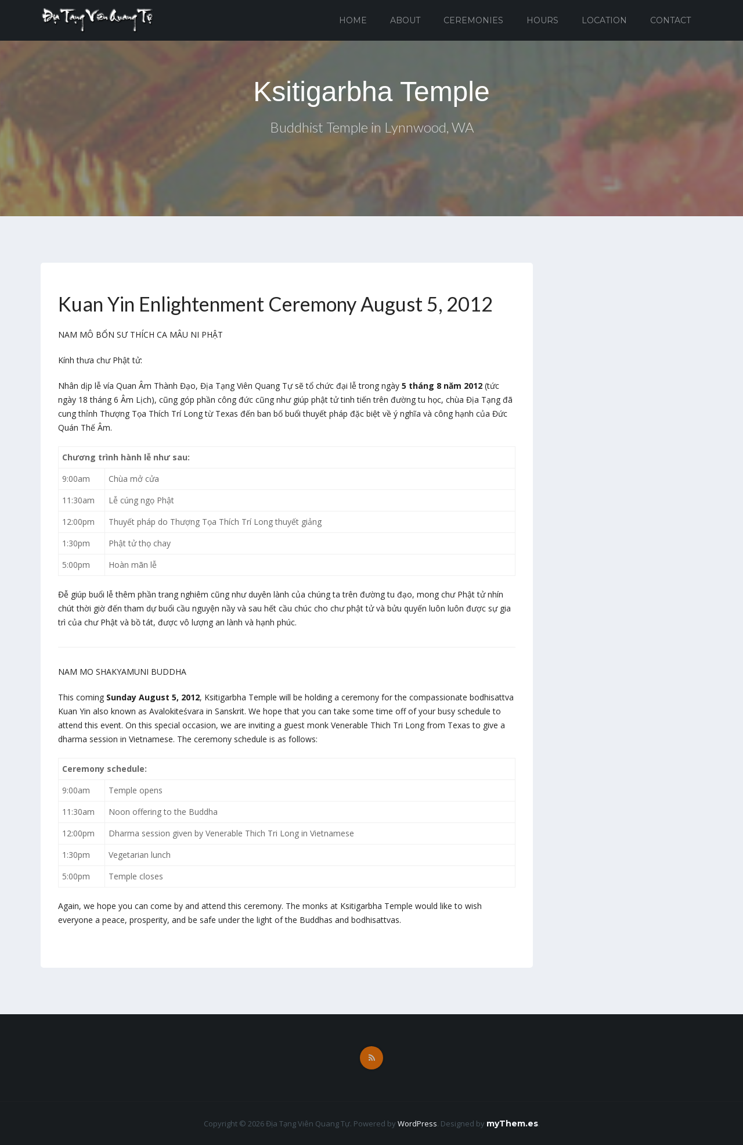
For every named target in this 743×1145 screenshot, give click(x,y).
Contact (670, 20)
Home (353, 20)
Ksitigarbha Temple (371, 91)
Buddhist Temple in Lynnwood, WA (372, 127)
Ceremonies (473, 20)
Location (604, 20)
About (405, 20)
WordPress (417, 1123)
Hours (542, 20)
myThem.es (512, 1123)
